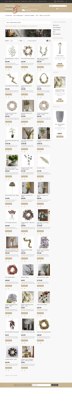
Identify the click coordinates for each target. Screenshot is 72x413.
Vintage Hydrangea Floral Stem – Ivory (27, 325)
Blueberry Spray (26, 295)
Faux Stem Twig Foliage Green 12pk (42, 237)
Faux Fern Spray (42, 177)
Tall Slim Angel (59, 55)
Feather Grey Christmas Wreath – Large (12, 119)
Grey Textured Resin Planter (60, 125)
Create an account (42, 1)
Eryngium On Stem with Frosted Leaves (28, 178)
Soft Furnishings (18, 15)
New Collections (45, 15)
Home (6, 1)
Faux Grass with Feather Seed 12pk (26, 148)
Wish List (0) (11, 1)
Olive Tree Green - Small (44, 295)
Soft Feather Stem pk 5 (12, 236)
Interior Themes (29, 15)
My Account (17, 1)
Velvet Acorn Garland (43, 324)
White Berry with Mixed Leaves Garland (43, 60)
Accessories (8, 15)
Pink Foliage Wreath (11, 295)
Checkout (31, 1)
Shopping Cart (24, 1)
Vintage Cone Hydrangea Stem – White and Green (27, 385)
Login (35, 1)
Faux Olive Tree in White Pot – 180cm (44, 148)
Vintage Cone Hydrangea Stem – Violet (42, 267)
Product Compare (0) (32, 40)
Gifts (36, 15)
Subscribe (54, 410)
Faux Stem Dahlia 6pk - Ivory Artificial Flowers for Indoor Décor (12, 267)
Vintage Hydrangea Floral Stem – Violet (11, 325)
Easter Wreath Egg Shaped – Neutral (42, 89)
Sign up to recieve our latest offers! (22, 410)
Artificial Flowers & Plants (15, 22)
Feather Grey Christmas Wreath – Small (44, 119)
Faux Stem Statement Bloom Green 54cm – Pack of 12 (11, 179)
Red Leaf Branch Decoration (10, 354)
